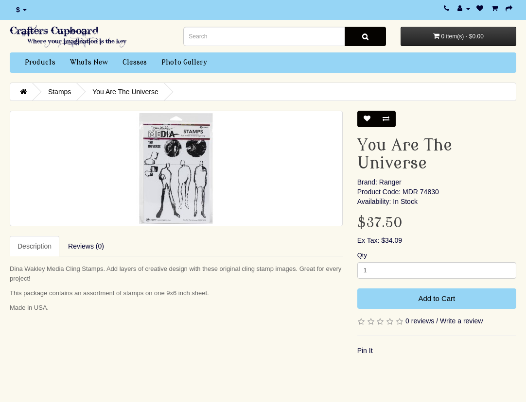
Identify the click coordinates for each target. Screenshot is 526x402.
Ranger (390, 182)
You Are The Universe (125, 92)
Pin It (365, 350)
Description (35, 246)
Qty (362, 255)
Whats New (89, 62)
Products (40, 62)
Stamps (59, 92)
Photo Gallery (184, 62)
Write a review (461, 321)
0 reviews (419, 321)
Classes (135, 62)
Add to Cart (436, 298)
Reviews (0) (86, 246)
